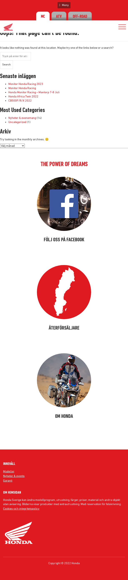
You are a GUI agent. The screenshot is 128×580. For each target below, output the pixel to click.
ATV (59, 17)
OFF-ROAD (80, 17)
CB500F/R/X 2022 (20, 100)
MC (43, 17)
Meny (64, 5)
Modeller (8, 471)
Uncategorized (17, 122)
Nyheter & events (14, 476)
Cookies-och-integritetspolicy (21, 508)
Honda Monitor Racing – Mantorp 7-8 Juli (33, 92)
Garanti (7, 480)
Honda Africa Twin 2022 (23, 96)
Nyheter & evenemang (22, 117)
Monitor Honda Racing (22, 88)
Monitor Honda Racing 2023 (25, 84)
